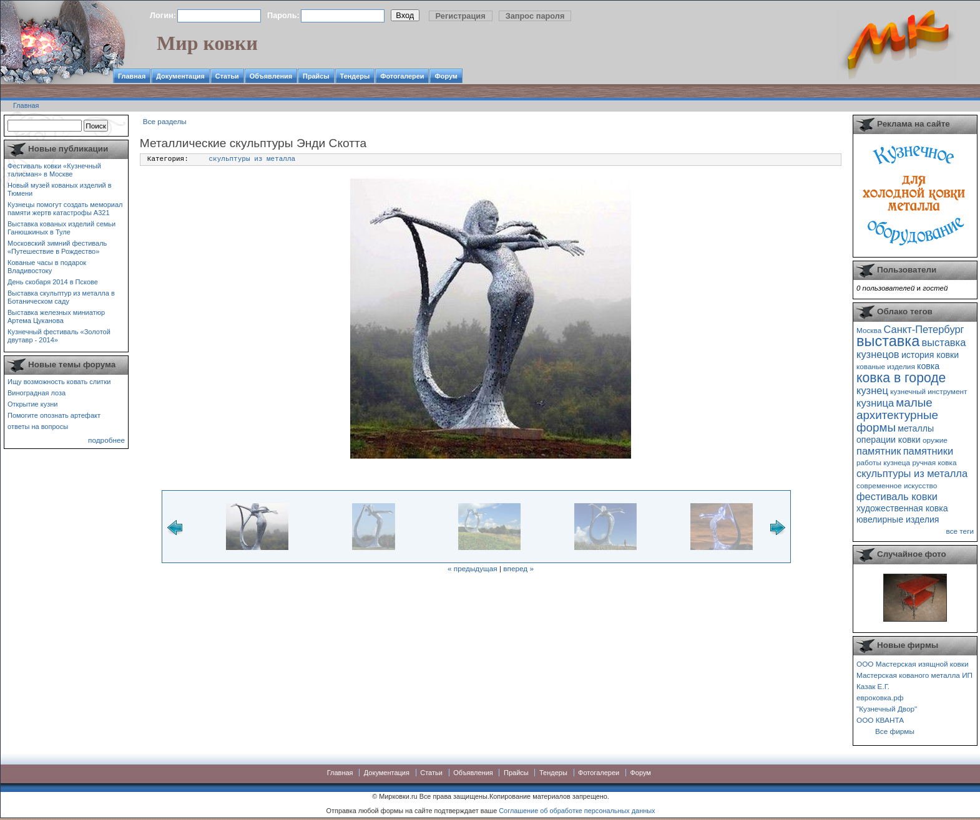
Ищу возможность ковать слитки (58, 381)
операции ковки (888, 440)
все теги (960, 531)
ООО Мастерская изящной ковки (912, 664)
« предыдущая (472, 568)
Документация (180, 76)
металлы (916, 428)
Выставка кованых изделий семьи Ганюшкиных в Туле (61, 228)
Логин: (163, 15)
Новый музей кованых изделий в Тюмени (59, 189)
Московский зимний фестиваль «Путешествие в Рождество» (57, 247)
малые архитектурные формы (897, 415)
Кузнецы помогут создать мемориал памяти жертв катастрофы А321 (64, 208)
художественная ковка (902, 508)
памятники (928, 450)
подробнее (106, 440)
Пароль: (283, 15)
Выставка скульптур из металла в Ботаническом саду (61, 297)
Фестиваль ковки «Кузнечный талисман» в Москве (54, 170)
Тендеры (355, 76)
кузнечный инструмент (928, 391)
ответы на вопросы (37, 426)
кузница (875, 402)
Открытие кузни (32, 404)
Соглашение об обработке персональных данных (577, 810)
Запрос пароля (535, 16)
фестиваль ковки (897, 496)
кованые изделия (885, 366)
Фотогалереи (402, 76)
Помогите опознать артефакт (53, 415)
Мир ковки (207, 43)
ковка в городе (901, 377)
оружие (935, 440)
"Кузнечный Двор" (886, 709)
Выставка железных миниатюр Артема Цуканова (56, 316)
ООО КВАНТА (880, 720)
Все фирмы (894, 731)
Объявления (271, 76)
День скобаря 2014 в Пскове (52, 282)
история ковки (930, 355)
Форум (445, 76)
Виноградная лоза (36, 393)
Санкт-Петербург (923, 329)
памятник (878, 450)
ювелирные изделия (897, 519)
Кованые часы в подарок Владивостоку (46, 266)
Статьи (227, 76)
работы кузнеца (883, 462)
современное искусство (896, 485)
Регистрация (461, 16)
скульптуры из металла (252, 159)
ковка (928, 366)
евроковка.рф (879, 697)
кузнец (872, 390)
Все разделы (165, 121)
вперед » (518, 568)
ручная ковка (934, 462)
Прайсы (316, 76)
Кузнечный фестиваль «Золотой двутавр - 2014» (58, 336)
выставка (887, 341)
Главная (131, 76)
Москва (868, 330)
